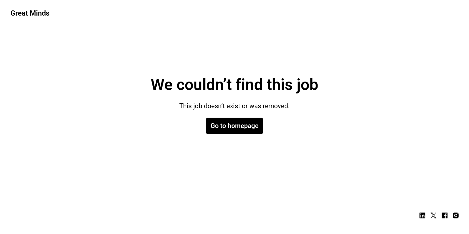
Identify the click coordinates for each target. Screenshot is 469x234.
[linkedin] (422, 215)
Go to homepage (234, 126)
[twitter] (433, 215)
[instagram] (455, 215)
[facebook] (444, 215)
